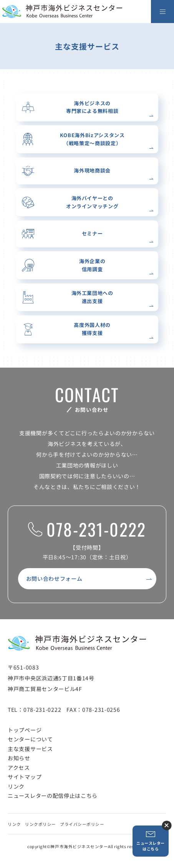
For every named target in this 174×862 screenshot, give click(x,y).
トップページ (24, 730)
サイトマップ (24, 777)
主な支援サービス (30, 749)
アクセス (19, 767)
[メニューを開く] (162, 11)
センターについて (30, 739)
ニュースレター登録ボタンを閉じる (166, 825)
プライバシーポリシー (82, 824)
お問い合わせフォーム (54, 578)
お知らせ (19, 758)
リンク (16, 786)
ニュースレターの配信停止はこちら (53, 795)
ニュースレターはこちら (150, 841)
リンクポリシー (40, 824)
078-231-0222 (87, 529)
